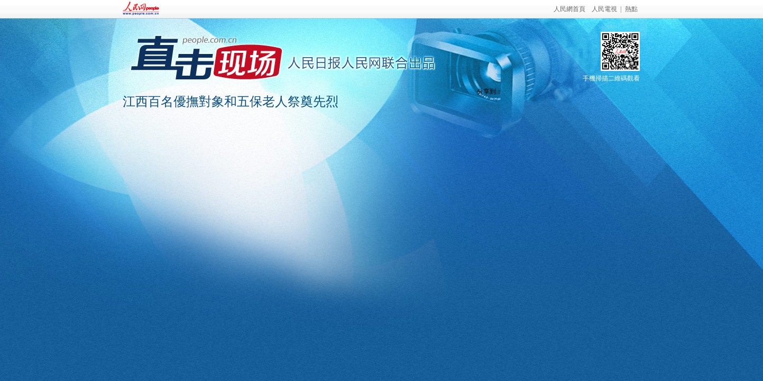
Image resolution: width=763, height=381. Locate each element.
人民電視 (604, 9)
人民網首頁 (569, 9)
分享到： (489, 91)
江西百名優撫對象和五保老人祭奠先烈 (230, 101)
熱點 (631, 9)
